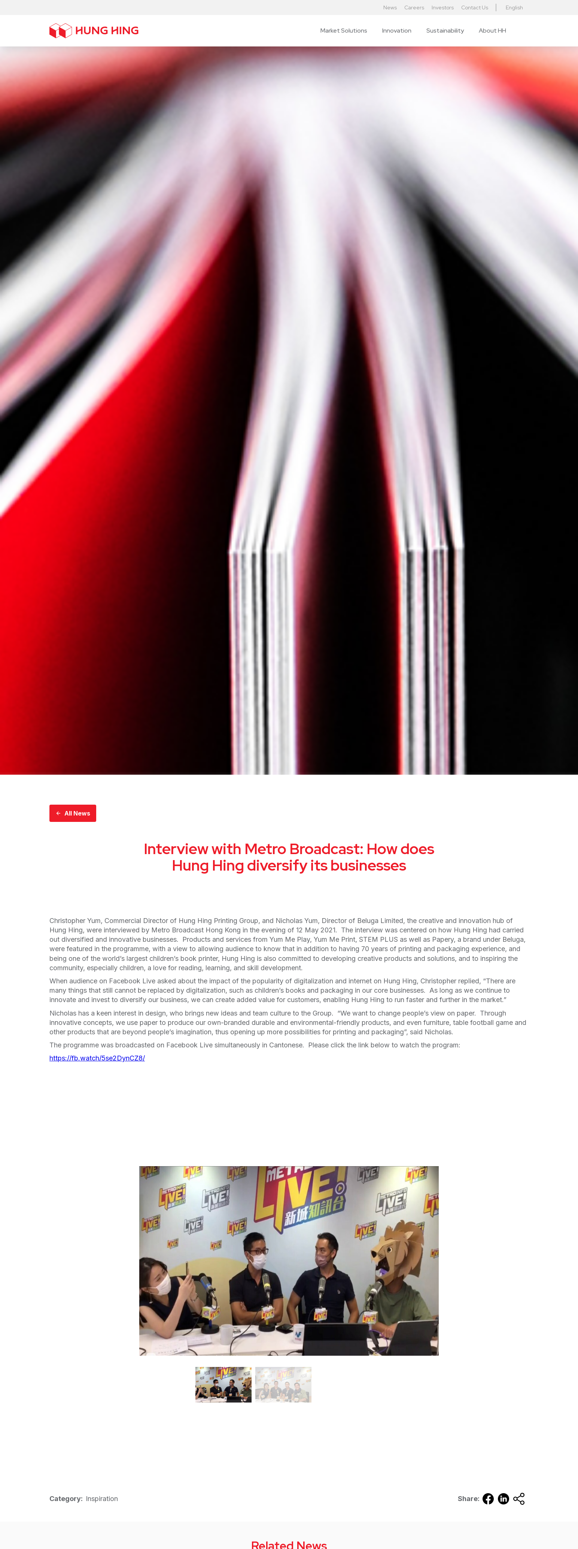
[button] (344, 30)
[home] (94, 30)
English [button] (514, 7)
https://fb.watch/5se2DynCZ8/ (97, 1058)
